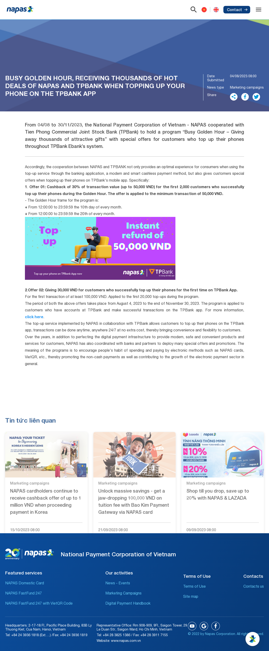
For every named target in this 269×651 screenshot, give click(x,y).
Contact (237, 9)
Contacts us (253, 586)
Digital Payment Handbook (127, 603)
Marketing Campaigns (123, 593)
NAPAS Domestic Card (24, 583)
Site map (190, 596)
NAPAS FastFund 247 (23, 593)
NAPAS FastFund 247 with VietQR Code (39, 603)
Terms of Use (194, 586)
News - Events (117, 583)
